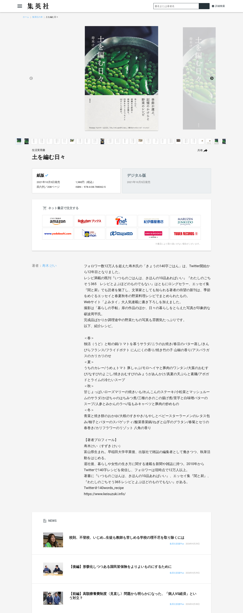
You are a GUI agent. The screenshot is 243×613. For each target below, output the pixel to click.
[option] (121, 78)
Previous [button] (31, 78)
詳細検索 (220, 6)
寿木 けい (49, 266)
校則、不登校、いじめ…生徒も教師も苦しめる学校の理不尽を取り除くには (126, 537)
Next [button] (212, 78)
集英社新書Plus (177, 544)
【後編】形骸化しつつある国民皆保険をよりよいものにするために (120, 567)
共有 (200, 150)
